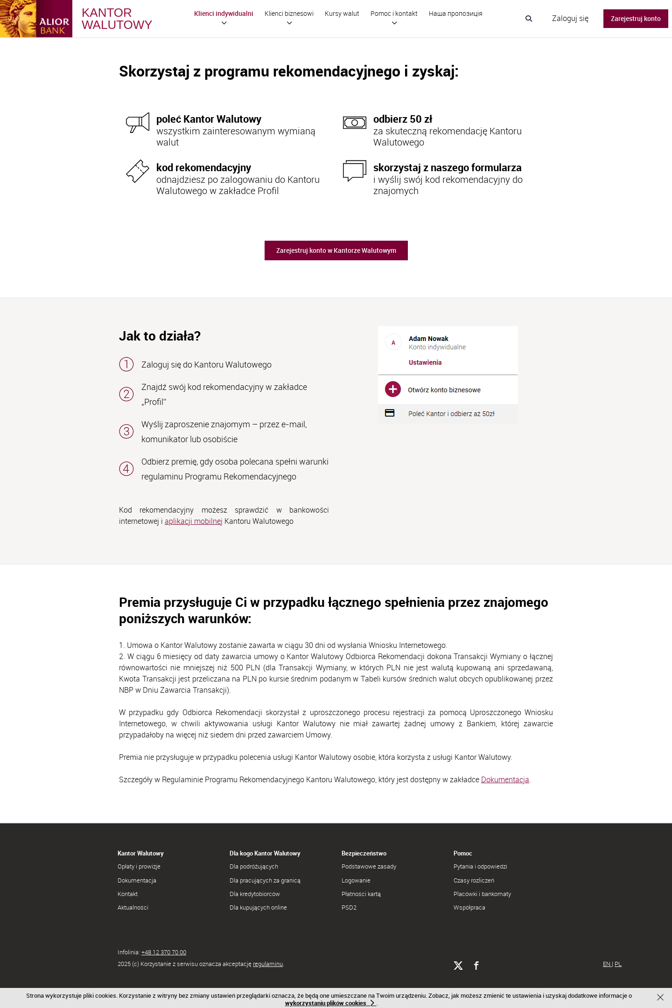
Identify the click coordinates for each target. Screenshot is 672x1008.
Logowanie (356, 880)
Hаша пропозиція (456, 13)
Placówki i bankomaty (482, 894)
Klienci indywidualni (223, 13)
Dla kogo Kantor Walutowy (265, 853)
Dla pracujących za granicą (265, 880)
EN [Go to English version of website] (607, 963)
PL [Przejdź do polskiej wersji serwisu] (618, 963)
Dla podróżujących (254, 866)
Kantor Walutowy (141, 853)
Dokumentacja (505, 779)
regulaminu (268, 963)
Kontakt (128, 894)
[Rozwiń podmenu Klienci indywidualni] (223, 23)
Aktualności (133, 907)
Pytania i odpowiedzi (480, 866)
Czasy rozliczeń (474, 880)
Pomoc (463, 853)
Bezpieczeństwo (364, 853)
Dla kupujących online (258, 907)
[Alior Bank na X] (458, 965)
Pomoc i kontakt (394, 13)
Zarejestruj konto (636, 18)
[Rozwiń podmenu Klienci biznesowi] (289, 23)
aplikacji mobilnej (194, 521)
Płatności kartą (361, 894)
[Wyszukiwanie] (528, 18)
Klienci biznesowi (289, 13)
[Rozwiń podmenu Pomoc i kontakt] (394, 23)
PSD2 (349, 907)
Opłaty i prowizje (139, 866)
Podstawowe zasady (369, 866)
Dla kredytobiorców (255, 894)
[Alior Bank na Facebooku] (476, 965)
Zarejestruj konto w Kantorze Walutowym (336, 250)
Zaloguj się (570, 18)
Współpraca (469, 907)
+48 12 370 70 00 (163, 952)
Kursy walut (342, 13)
